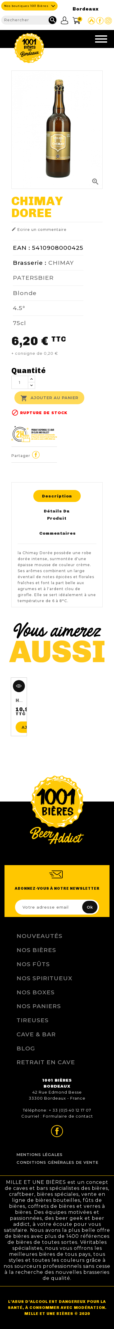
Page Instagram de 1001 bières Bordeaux (108, 20)
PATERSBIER (33, 277)
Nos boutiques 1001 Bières (26, 5)
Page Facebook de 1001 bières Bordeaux (100, 20)
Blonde (25, 293)
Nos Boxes (35, 992)
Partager (36, 455)
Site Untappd (91, 20)
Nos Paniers (38, 1006)
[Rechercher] (29, 20)
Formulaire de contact (68, 1116)
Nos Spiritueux (44, 978)
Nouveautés (39, 935)
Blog (25, 1048)
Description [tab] (57, 496)
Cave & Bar (36, 1034)
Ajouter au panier (49, 398)
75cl (19, 323)
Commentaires (57, 533)
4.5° (19, 308)
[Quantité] (19, 382)
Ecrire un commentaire (39, 229)
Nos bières (36, 950)
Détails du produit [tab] (57, 515)
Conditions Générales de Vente (57, 1162)
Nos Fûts (33, 964)
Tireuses (32, 1020)
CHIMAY (61, 262)
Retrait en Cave (45, 1062)
